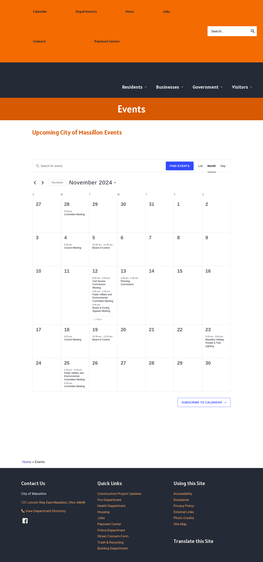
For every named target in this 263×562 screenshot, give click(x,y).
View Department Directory (43, 511)
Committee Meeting (74, 214)
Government (205, 87)
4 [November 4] (65, 237)
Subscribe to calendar (202, 402)
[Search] (252, 31)
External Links (184, 512)
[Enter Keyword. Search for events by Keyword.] (99, 166)
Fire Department (109, 500)
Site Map (180, 524)
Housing (103, 512)
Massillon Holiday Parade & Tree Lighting (214, 343)
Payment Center (109, 524)
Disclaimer (181, 500)
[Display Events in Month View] (212, 166)
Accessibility (183, 494)
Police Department (111, 530)
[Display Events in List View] (200, 166)
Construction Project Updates (119, 494)
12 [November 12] (95, 271)
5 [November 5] (93, 237)
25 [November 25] (67, 363)
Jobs (101, 518)
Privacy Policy (184, 506)
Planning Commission (127, 283)
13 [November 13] (123, 271)
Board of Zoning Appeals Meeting (101, 309)
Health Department (111, 506)
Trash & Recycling (110, 542)
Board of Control (101, 247)
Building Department (112, 548)
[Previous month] (35, 182)
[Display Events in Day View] (223, 166)
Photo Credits (184, 518)
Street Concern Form (113, 536)
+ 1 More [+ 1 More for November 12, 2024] (97, 319)
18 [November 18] (67, 329)
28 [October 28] (67, 204)
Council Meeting (72, 247)
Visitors (240, 87)
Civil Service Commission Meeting (99, 284)
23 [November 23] (208, 329)
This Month (57, 182)
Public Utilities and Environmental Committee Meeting (102, 297)
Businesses (167, 87)
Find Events (180, 166)
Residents (132, 87)
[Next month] (42, 182)
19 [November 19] (95, 329)
